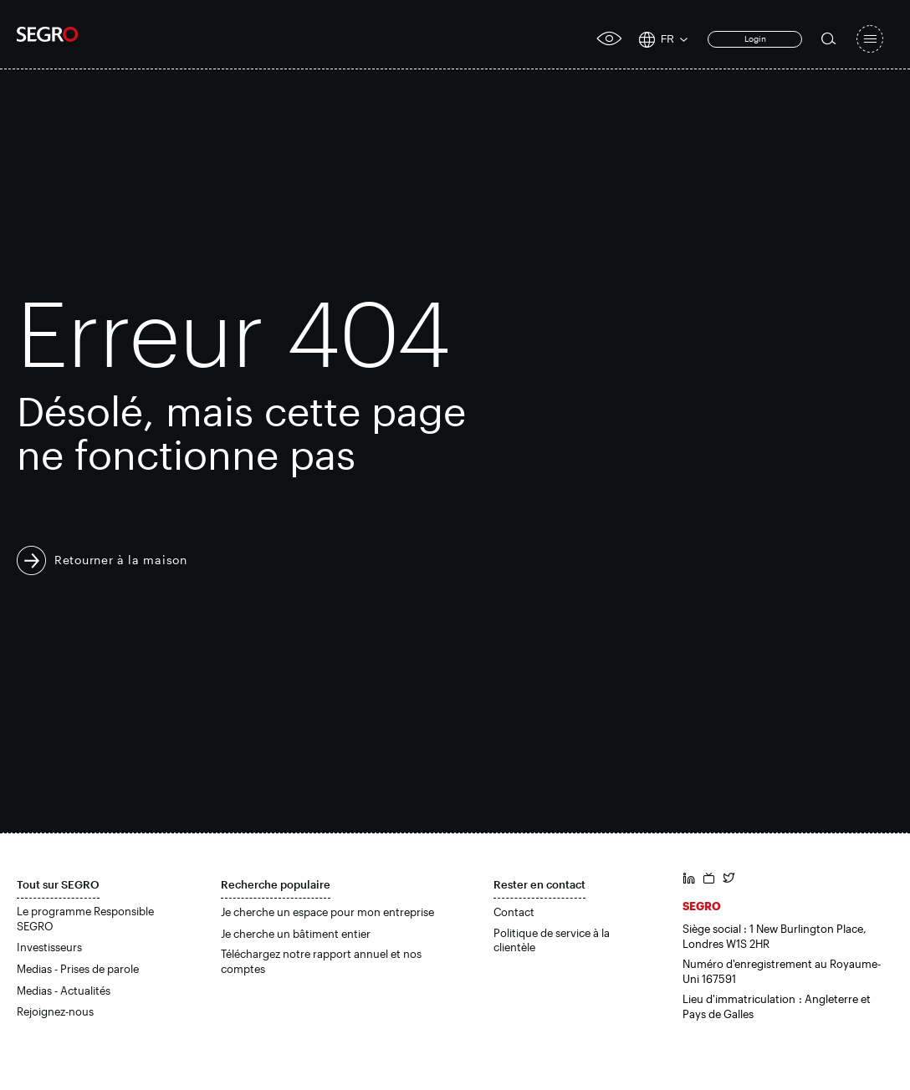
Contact (513, 912)
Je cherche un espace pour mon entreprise (327, 912)
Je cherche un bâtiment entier (296, 933)
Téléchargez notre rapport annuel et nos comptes (321, 961)
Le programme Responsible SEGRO (85, 918)
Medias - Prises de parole (78, 968)
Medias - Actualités (63, 990)
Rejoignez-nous (55, 1011)
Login (755, 38)
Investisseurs (49, 947)
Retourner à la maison (120, 560)
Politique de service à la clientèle (551, 940)
